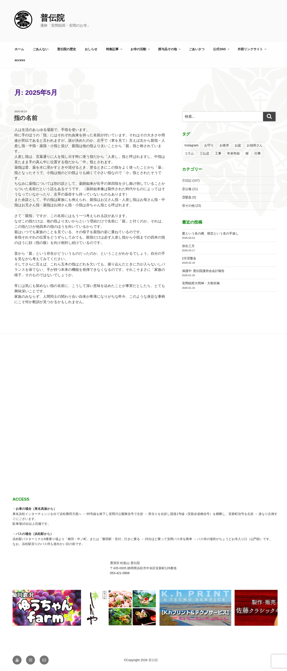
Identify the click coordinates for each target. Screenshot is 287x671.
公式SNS (221, 49)
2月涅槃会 (189, 258)
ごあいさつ (196, 49)
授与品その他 (169, 49)
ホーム (19, 49)
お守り (209, 145)
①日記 (186, 180)
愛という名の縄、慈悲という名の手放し (210, 233)
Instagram (191, 145)
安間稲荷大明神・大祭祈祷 (201, 283)
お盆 (238, 145)
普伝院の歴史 (66, 49)
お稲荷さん (255, 145)
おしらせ (91, 49)
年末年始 (233, 153)
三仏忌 (204, 153)
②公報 (186, 189)
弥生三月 (188, 246)
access (20, 60)
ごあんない (40, 49)
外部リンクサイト (252, 49)
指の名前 (25, 118)
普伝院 (52, 17)
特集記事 (114, 49)
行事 (257, 153)
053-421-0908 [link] (120, 573)
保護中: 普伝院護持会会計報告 (203, 271)
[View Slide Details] (95, 608)
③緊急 (186, 197)
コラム (189, 153)
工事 (218, 153)
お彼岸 (224, 145)
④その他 (188, 205)
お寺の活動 (140, 49)
